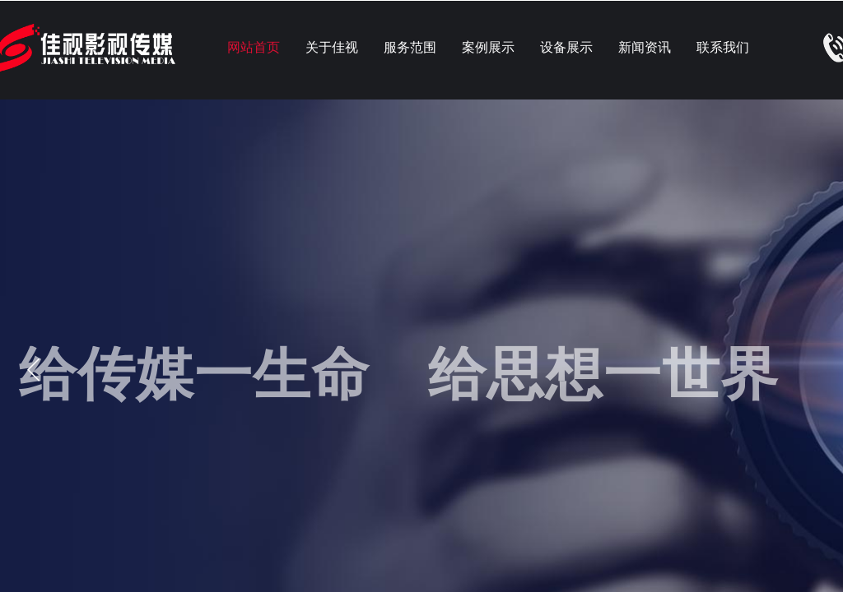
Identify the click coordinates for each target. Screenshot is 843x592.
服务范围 (410, 47)
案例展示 (488, 47)
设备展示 (566, 47)
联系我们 (722, 47)
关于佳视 (331, 47)
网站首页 (253, 47)
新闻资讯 (644, 47)
